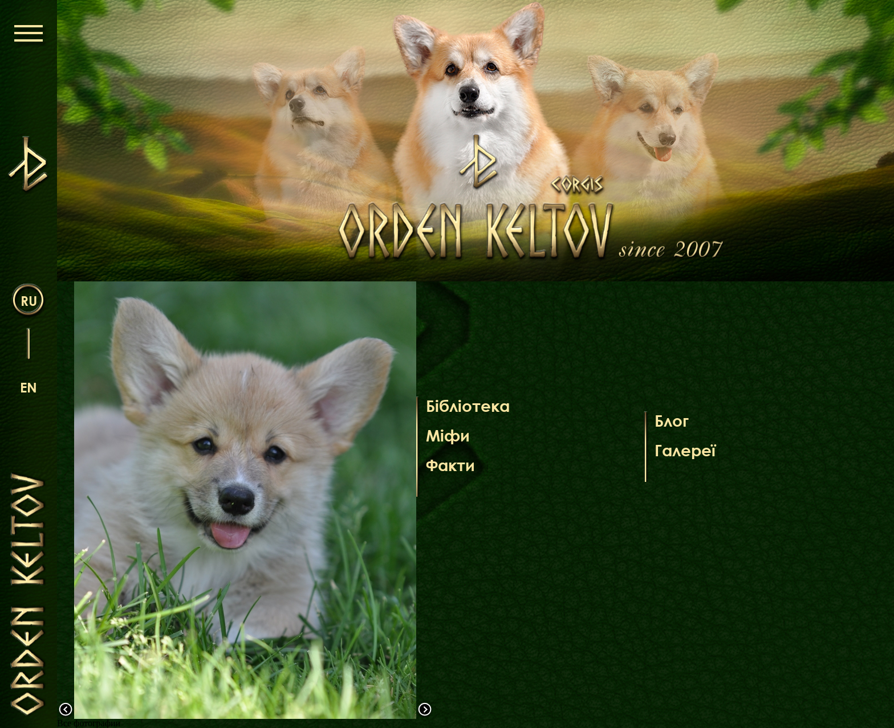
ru (29, 300)
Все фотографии (88, 723)
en (28, 387)
